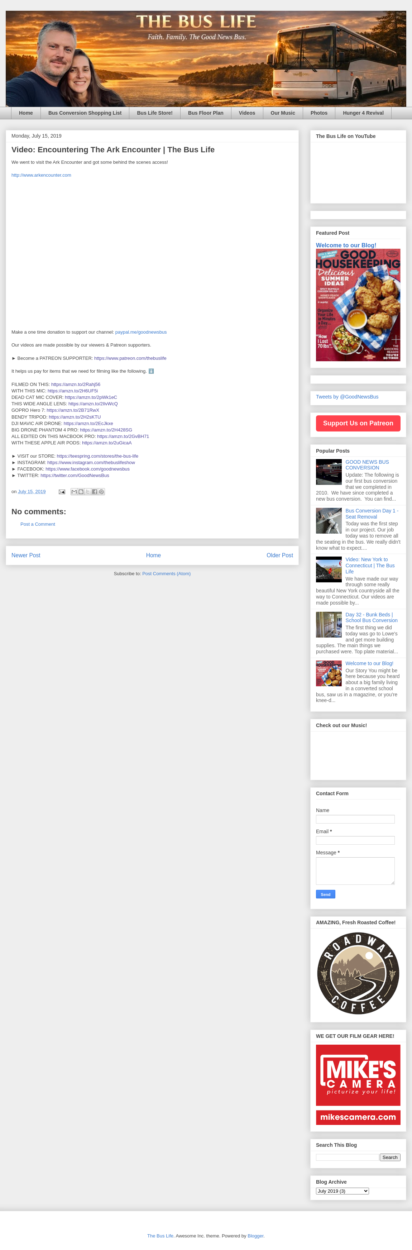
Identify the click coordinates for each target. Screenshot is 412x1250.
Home (26, 113)
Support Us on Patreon (358, 423)
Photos (319, 113)
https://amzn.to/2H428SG (106, 430)
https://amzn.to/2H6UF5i (73, 390)
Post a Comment (37, 524)
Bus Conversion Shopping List (85, 113)
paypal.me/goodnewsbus (141, 332)
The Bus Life (160, 1236)
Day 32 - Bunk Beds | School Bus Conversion (372, 618)
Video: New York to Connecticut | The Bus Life (370, 565)
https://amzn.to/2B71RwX (73, 410)
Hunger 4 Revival (363, 113)
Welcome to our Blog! (346, 245)
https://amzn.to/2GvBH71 (123, 436)
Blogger (255, 1236)
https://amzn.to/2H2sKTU (75, 417)
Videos (247, 113)
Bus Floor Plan (206, 113)
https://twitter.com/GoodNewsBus (74, 475)
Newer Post (25, 555)
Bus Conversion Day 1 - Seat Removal (372, 514)
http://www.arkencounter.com (41, 175)
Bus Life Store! (155, 113)
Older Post (280, 555)
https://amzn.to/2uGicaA (107, 442)
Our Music (283, 113)
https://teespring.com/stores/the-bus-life (98, 456)
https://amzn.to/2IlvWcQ (93, 403)
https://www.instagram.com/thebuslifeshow (91, 462)
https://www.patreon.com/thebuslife (130, 358)
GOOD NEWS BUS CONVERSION (367, 465)
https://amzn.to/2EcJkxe (88, 423)
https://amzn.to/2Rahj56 (75, 384)
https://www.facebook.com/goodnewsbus (87, 469)
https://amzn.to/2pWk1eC (91, 397)
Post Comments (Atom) (166, 573)
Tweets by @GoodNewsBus (347, 397)
